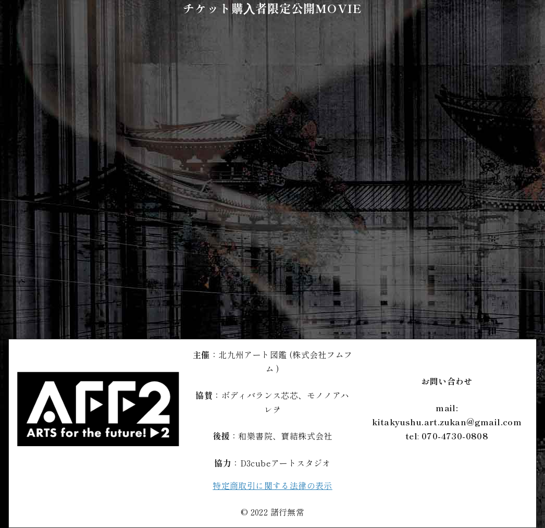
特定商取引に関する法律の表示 (272, 485)
